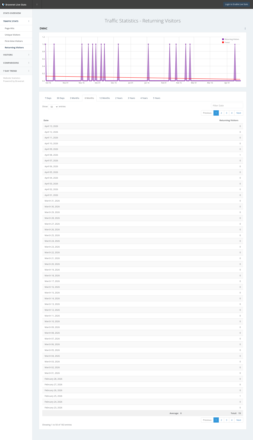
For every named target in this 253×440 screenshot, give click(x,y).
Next (238, 112)
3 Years (131, 98)
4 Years (144, 98)
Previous (207, 112)
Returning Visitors (14, 47)
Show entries (54, 106)
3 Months (74, 98)
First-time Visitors (14, 41)
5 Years (156, 98)
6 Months (89, 98)
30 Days (61, 98)
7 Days (48, 98)
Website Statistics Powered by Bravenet (13, 80)
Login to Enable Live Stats (236, 4)
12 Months (104, 98)
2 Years (118, 98)
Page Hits (9, 28)
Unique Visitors (12, 34)
